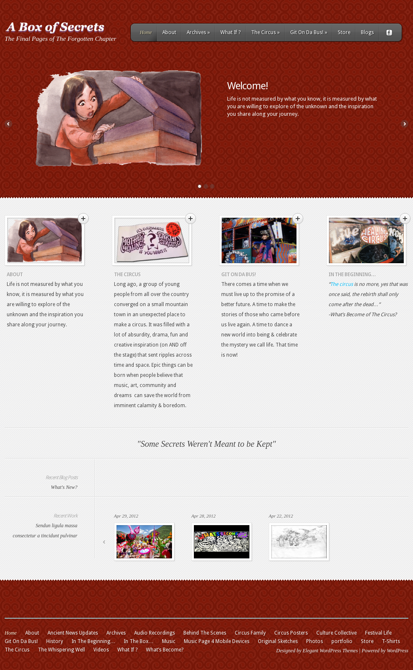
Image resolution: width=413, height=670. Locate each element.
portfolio (341, 641)
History (54, 641)
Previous (8, 124)
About (169, 32)
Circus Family (250, 633)
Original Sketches (278, 641)
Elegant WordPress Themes (329, 651)
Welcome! (247, 86)
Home (146, 32)
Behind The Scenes (204, 633)
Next (404, 124)
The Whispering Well (61, 650)
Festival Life (378, 633)
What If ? (230, 32)
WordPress (397, 651)
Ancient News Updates (73, 633)
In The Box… (139, 641)
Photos (314, 641)
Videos (101, 650)
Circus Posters (291, 633)
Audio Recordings (154, 633)
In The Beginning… (352, 275)
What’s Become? (164, 650)
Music (168, 641)
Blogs (367, 32)
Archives (198, 32)
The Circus (265, 32)
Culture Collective (336, 633)
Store (344, 32)
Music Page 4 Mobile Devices (216, 641)
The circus (341, 284)
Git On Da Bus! (308, 32)
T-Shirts (391, 641)
